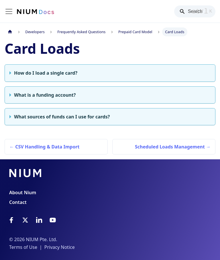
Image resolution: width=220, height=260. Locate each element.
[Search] (194, 11)
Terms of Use (23, 247)
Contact (18, 202)
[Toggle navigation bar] (9, 11)
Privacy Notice (59, 247)
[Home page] (10, 31)
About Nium (22, 192)
